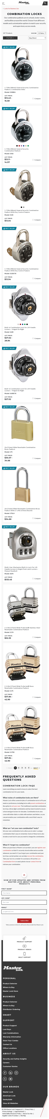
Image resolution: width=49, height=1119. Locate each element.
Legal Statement (19, 1111)
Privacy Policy (29, 1109)
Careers (6, 1063)
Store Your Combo (10, 1041)
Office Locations (10, 1048)
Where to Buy (8, 987)
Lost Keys (7, 1029)
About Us (9, 1053)
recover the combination (35, 856)
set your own (16, 806)
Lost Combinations (11, 1033)
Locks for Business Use (11, 8)
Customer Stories (10, 1066)
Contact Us (7, 1044)
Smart (7, 1015)
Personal (9, 978)
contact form (35, 861)
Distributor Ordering (11, 1009)
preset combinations (37, 803)
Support (8, 1020)
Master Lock (8, 1092)
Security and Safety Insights (15, 1059)
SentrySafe (7, 1099)
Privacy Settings (7, 1111)
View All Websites (10, 1103)
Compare (37, 98)
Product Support (10, 1026)
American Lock (9, 1096)
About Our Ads (27, 1113)
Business (9, 996)
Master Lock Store (10, 991)
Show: (34, 33)
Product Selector (10, 984)
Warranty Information (12, 1037)
